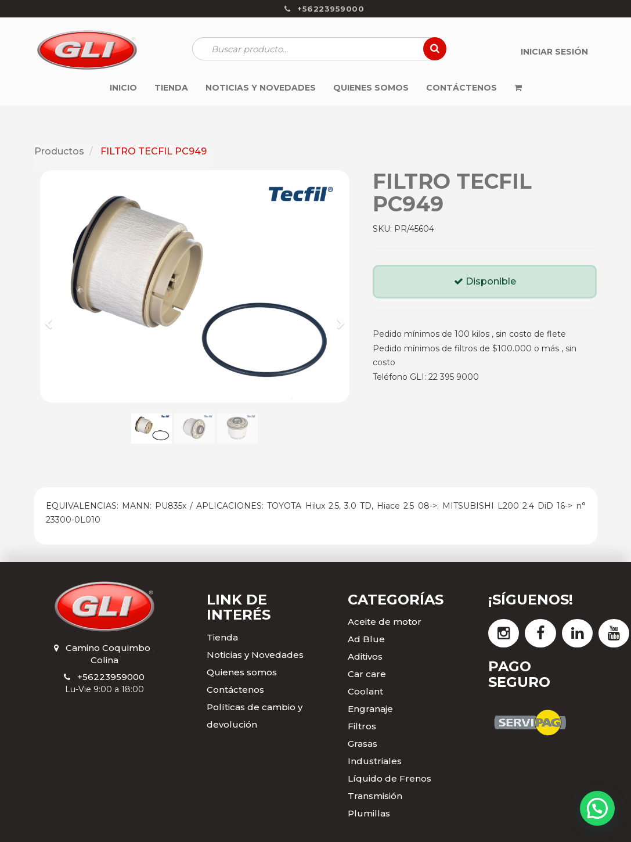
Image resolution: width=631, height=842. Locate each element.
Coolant (365, 691)
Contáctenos (235, 689)
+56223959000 (111, 676)
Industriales (375, 761)
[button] (52, 318)
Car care (367, 673)
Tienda (222, 637)
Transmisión (375, 795)
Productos (59, 151)
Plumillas (369, 813)
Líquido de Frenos (389, 778)
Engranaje (370, 708)
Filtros (362, 726)
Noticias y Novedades (255, 654)
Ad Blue (366, 639)
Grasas (362, 743)
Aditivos (365, 656)
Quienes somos (242, 672)
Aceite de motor (384, 621)
